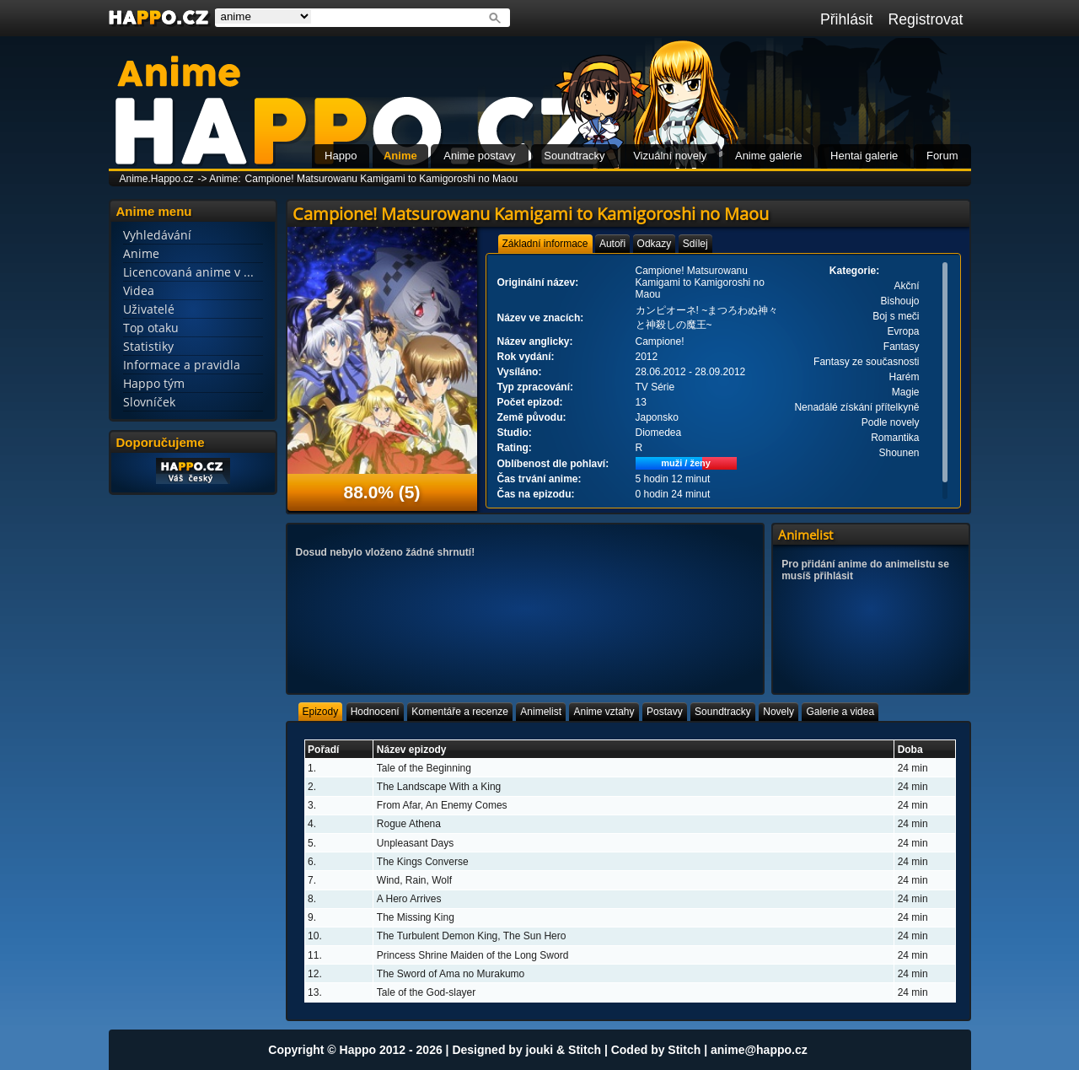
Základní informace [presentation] (545, 244)
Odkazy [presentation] (654, 244)
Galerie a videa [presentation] (840, 712)
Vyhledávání (157, 235)
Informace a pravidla (181, 365)
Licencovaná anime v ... (188, 272)
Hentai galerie (864, 155)
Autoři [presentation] (612, 244)
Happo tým (154, 383)
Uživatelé (148, 309)
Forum (942, 155)
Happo (341, 155)
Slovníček (149, 402)
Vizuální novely (669, 155)
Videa (138, 290)
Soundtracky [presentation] (723, 712)
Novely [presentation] (778, 712)
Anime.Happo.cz (157, 179)
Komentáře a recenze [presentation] (459, 712)
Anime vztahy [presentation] (603, 712)
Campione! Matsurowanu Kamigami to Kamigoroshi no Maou (381, 179)
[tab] (545, 243)
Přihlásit (846, 19)
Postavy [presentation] (665, 712)
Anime (400, 155)
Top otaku (151, 328)
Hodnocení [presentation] (375, 712)
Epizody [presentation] (321, 712)
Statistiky (148, 346)
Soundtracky (574, 155)
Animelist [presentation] (540, 712)
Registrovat (926, 19)
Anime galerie (769, 155)
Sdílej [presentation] (695, 244)
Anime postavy (479, 155)
